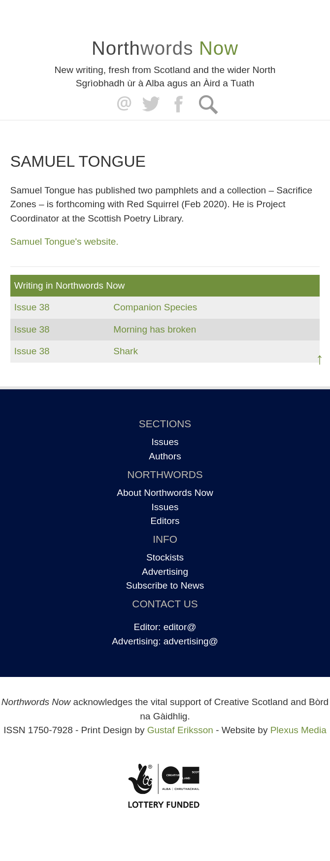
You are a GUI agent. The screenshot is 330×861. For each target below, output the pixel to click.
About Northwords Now (165, 492)
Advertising (165, 571)
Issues (165, 442)
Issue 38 (32, 307)
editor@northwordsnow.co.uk (121, 104)
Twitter (150, 104)
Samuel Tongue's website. (64, 241)
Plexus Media (298, 730)
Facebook (179, 104)
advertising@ (191, 641)
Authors (165, 456)
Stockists (165, 557)
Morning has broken (154, 329)
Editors (164, 521)
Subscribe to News (165, 585)
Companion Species (155, 307)
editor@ (180, 627)
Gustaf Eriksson (180, 730)
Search (208, 104)
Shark (125, 351)
